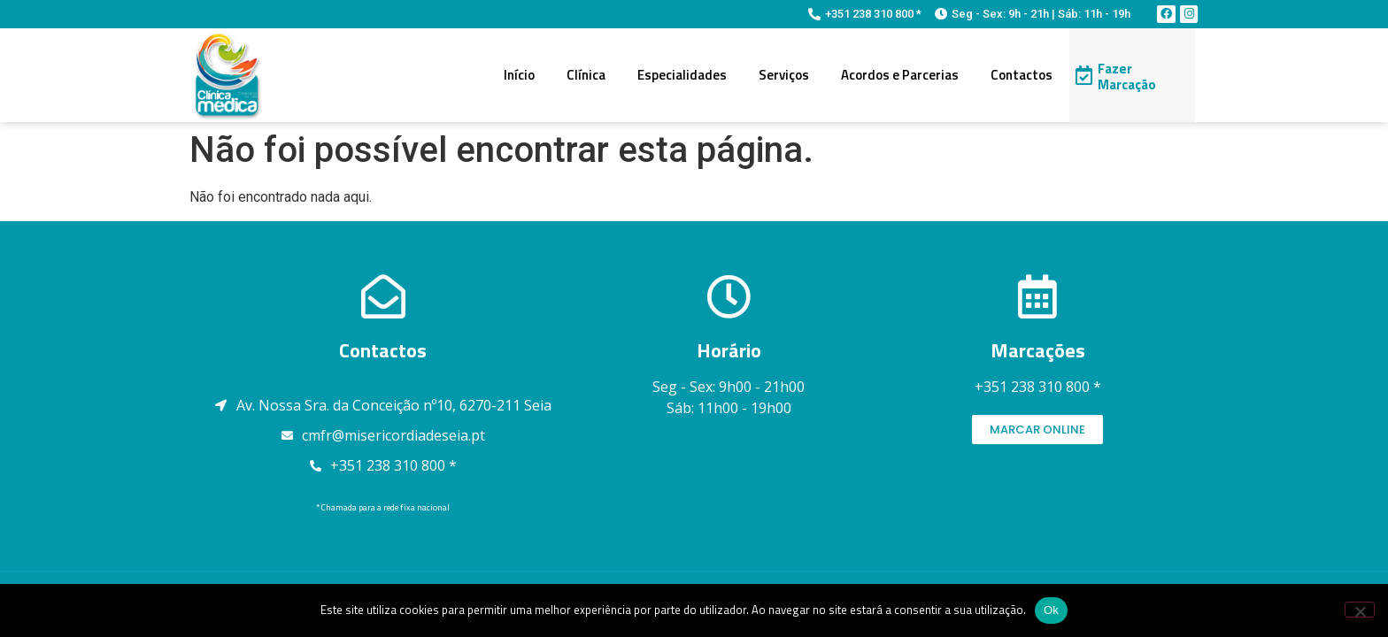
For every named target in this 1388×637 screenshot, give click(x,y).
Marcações (1038, 350)
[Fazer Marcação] (1083, 75)
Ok (1051, 610)
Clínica (586, 75)
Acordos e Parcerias (900, 75)
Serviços (784, 75)
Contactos (1022, 75)
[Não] (1360, 610)
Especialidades (682, 75)
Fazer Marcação (1127, 76)
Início (519, 75)
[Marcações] (1037, 296)
